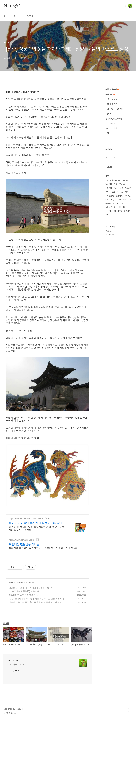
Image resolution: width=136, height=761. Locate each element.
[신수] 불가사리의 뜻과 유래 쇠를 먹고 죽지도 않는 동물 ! (35, 640)
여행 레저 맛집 (111, 128)
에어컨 (124, 207)
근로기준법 (124, 192)
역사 (107, 215)
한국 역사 (108, 211)
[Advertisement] (47, 532)
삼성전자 (108, 188)
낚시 (107, 180)
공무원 (125, 180)
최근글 (108, 157)
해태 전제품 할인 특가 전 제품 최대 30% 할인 (35, 564)
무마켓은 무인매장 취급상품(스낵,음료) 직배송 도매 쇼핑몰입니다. (43, 589)
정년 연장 (108, 184)
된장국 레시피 (118, 188)
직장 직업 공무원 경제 (114, 109)
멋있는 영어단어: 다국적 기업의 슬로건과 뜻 (29, 629)
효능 (122, 203)
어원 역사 (13, 623)
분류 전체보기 (112, 89)
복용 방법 (108, 207)
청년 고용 (117, 207)
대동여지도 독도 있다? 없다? (22, 636)
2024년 (127, 196)
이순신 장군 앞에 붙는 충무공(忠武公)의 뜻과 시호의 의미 (35, 643)
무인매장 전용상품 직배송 (24, 585)
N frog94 (12, 6)
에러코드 (118, 199)
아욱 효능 (116, 203)
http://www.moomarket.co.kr (21, 581)
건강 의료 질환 (111, 104)
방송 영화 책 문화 (112, 123)
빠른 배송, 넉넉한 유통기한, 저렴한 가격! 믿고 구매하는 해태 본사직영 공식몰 (38, 570)
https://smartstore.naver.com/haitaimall (26, 559)
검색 (123, 6)
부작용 (107, 192)
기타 (107, 133)
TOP (130, 751)
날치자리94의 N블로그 (17, 705)
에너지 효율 (118, 211)
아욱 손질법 (109, 196)
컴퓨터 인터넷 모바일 (113, 119)
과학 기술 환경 (111, 99)
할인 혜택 (119, 196)
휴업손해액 (127, 199)
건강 (107, 199)
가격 (111, 199)
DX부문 (108, 203)
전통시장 (127, 211)
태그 (16, 16)
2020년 (115, 192)
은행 (115, 184)
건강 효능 (122, 184)
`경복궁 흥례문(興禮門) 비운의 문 (24, 632)
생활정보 (110, 94)
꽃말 (120, 180)
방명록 (30, 16)
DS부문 (128, 188)
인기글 (116, 157)
